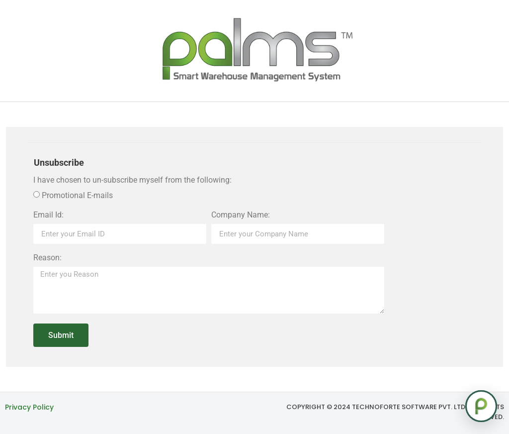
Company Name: (240, 215)
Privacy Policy (29, 407)
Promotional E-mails (77, 195)
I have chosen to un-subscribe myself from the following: (132, 180)
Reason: (47, 258)
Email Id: (48, 215)
